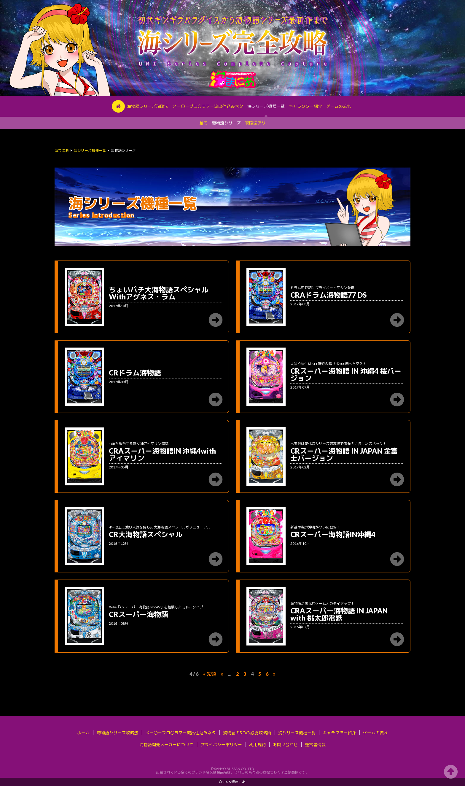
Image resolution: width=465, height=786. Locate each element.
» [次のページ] (274, 674)
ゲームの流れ (338, 106)
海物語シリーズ (226, 122)
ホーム (83, 732)
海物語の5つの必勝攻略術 (247, 732)
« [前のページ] (222, 674)
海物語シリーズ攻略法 (147, 106)
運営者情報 (315, 744)
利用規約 (257, 744)
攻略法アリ (255, 122)
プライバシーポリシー (221, 744)
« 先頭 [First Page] (209, 674)
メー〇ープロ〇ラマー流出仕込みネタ (208, 106)
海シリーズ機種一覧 (266, 106)
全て (203, 122)
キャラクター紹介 (305, 106)
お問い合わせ (285, 744)
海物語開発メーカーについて (166, 744)
